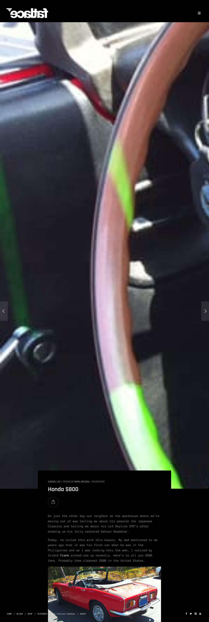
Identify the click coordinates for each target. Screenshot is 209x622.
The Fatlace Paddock (63, 614)
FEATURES (42, 614)
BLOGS (20, 614)
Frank (64, 555)
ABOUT (83, 614)
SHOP (30, 614)
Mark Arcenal (82, 481)
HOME (9, 614)
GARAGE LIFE (54, 481)
